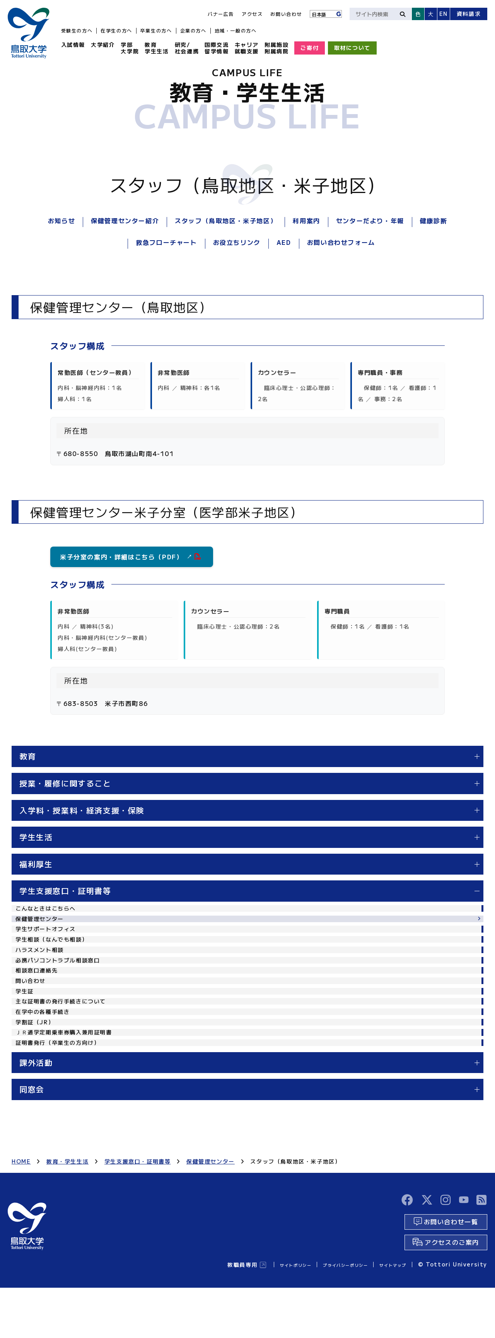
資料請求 (469, 13)
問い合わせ (32, 1009)
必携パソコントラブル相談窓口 (63, 981)
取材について (352, 47)
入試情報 (73, 44)
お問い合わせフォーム (341, 242)
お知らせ (61, 220)
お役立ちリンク (237, 242)
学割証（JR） (37, 1066)
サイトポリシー (265, 1315)
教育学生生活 (157, 48)
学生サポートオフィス (49, 938)
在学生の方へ (116, 30)
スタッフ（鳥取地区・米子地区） (226, 220)
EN (443, 13)
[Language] (325, 13)
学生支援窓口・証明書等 (137, 1215)
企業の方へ (193, 30)
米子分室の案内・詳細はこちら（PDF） (126, 556)
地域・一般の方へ (236, 30)
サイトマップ (388, 1315)
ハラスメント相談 (42, 966)
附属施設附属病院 (276, 48)
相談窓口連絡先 (39, 995)
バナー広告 (221, 13)
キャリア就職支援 (247, 48)
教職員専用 (207, 1315)
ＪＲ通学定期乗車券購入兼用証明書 (70, 1080)
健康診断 (433, 220)
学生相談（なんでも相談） (56, 952)
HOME (21, 1215)
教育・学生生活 (67, 1215)
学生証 (25, 1023)
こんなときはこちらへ (49, 909)
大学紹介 (103, 44)
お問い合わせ (286, 13)
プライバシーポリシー (328, 1315)
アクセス (252, 13)
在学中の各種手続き (46, 1051)
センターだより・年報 (370, 220)
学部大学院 (130, 48)
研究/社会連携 (187, 48)
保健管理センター (42, 924)
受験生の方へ (77, 30)
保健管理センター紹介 (125, 220)
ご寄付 (309, 47)
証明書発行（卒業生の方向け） (63, 1094)
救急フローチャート (166, 242)
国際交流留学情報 (217, 48)
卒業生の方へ (156, 30)
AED (284, 242)
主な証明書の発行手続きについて (66, 1037)
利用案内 (306, 220)
